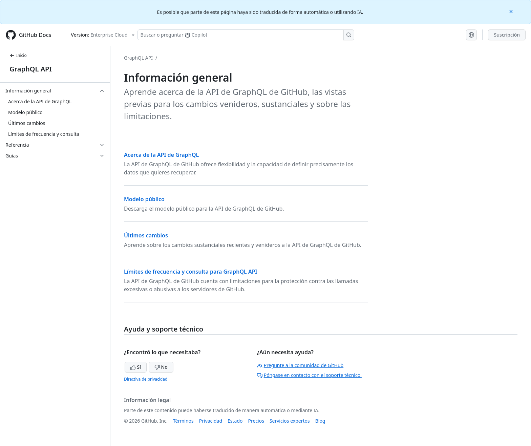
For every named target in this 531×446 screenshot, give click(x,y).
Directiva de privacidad (145, 379)
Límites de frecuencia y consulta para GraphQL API (190, 271)
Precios (256, 421)
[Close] (511, 11)
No (161, 367)
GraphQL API (30, 68)
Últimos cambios (146, 235)
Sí (135, 367)
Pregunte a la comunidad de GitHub (300, 365)
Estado (235, 421)
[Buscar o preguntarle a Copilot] (245, 34)
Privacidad (210, 421)
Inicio (18, 55)
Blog (320, 421)
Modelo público (144, 199)
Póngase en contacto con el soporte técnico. (309, 375)
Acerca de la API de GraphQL (161, 154)
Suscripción (507, 34)
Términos (183, 421)
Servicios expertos (290, 421)
